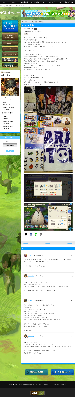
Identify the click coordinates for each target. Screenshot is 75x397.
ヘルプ (59, 2)
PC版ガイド (10, 43)
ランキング (52, 2)
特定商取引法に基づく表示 (29, 384)
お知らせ (14, 2)
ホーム (1, 5)
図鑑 (42, 22)
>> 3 (25, 340)
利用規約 (11, 384)
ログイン (10, 48)
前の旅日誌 (25, 243)
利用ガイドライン (39, 384)
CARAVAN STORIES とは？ (10, 59)
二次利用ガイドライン (48, 384)
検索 (10, 151)
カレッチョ (31, 276)
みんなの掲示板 (24, 2)
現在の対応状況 (69, 2)
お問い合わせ (56, 384)
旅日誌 (35, 22)
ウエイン (30, 300)
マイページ (6, 2)
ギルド (44, 2)
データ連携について (10, 54)
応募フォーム (63, 384)
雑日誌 (26, 33)
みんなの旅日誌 (35, 2)
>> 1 (25, 280)
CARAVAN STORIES (37, 393)
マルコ (30, 255)
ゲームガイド (10, 65)
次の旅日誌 (70, 243)
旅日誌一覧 (47, 243)
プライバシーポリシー (18, 384)
